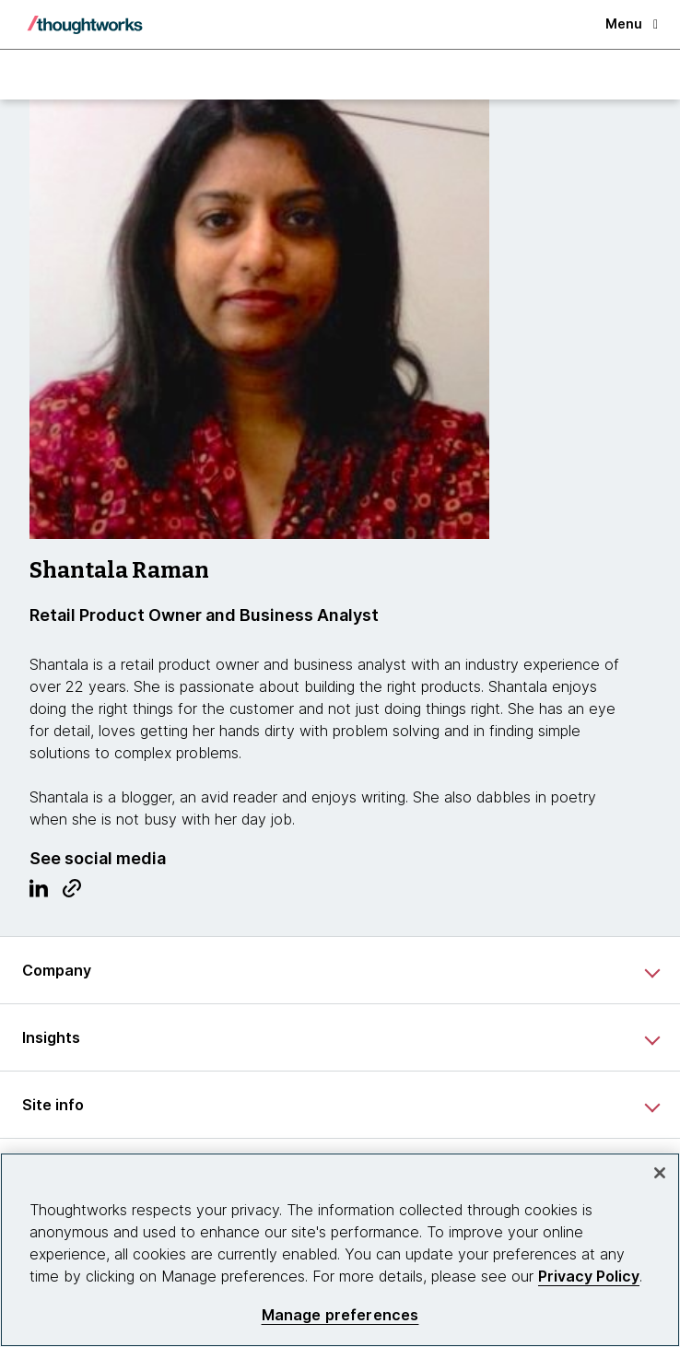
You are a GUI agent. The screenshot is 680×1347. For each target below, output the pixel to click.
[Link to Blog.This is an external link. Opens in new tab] (72, 893)
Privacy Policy (588, 1276)
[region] (340, 1250)
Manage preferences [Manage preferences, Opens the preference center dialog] (340, 1315)
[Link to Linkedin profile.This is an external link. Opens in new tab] (38, 893)
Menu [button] (631, 23)
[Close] (659, 1173)
